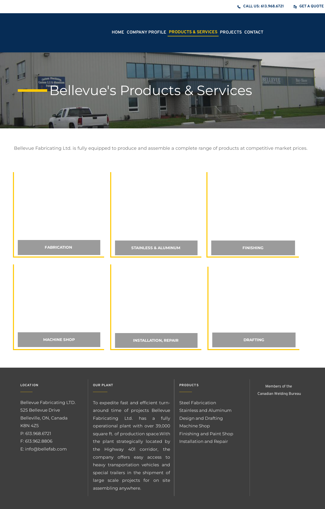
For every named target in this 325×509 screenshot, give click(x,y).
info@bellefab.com (46, 449)
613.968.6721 (38, 433)
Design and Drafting (201, 418)
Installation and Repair (204, 441)
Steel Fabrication (197, 402)
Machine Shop (194, 425)
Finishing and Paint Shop (206, 433)
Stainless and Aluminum (205, 410)
